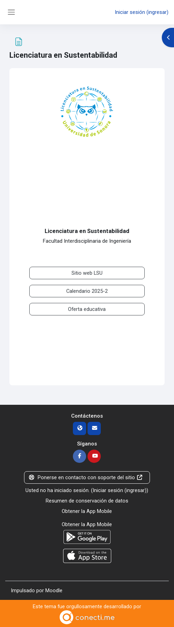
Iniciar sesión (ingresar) (141, 12)
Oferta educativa (87, 309)
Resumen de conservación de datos (87, 501)
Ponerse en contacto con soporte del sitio (86, 477)
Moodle (53, 590)
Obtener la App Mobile (87, 511)
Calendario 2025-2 (87, 291)
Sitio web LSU (87, 273)
